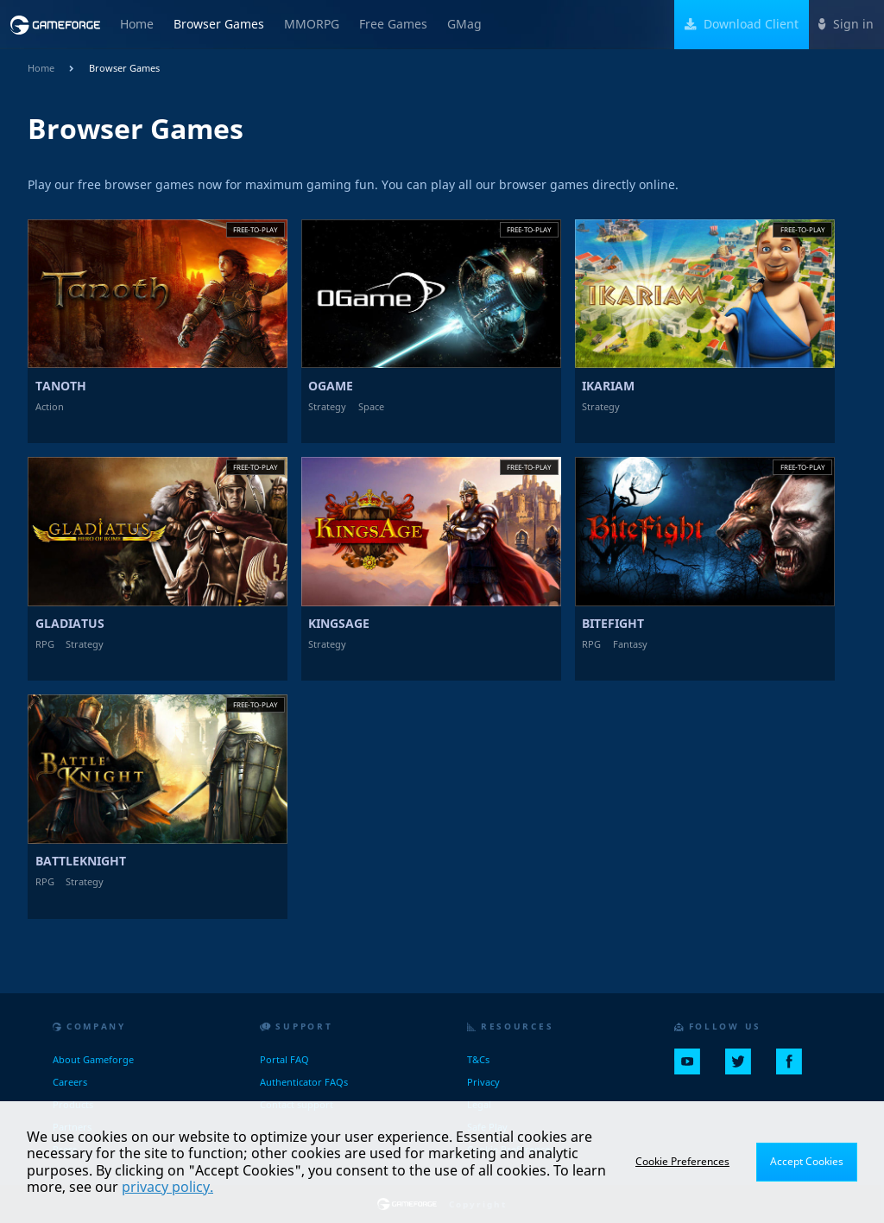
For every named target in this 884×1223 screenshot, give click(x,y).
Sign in (846, 24)
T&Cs (478, 1059)
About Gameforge (93, 1059)
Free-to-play (255, 229)
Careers (70, 1081)
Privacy (483, 1081)
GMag (464, 24)
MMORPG (311, 24)
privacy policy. (167, 1186)
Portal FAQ (284, 1059)
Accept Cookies (806, 1161)
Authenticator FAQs (304, 1081)
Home (137, 24)
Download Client (742, 24)
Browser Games (219, 24)
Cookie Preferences (682, 1161)
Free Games (393, 24)
